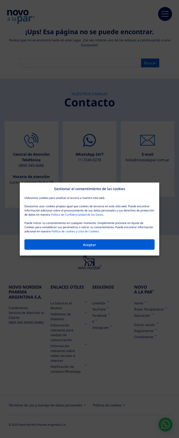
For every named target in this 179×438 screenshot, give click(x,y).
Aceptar (89, 244)
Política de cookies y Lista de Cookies (75, 231)
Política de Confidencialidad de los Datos (77, 215)
